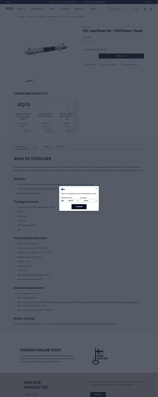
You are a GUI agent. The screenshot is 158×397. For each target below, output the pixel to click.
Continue (79, 206)
